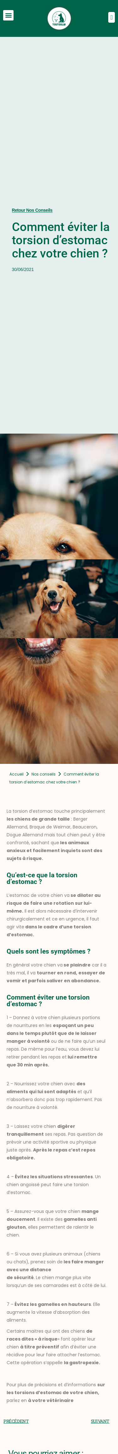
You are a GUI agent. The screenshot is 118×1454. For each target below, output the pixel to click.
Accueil (16, 774)
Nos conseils (43, 774)
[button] (8, 15)
